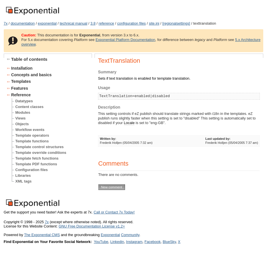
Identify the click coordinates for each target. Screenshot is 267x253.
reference (106, 23)
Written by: (108, 138)
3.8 (92, 23)
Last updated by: (217, 138)
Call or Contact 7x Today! (114, 212)
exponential (47, 23)
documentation (23, 23)
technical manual (73, 23)
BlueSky (169, 242)
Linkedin (117, 242)
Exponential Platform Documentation (125, 40)
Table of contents (29, 59)
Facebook (153, 242)
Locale (129, 123)
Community (130, 235)
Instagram (134, 242)
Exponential (110, 235)
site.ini (154, 23)
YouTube (101, 242)
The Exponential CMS (42, 235)
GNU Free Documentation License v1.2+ (92, 226)
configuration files (131, 23)
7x (6, 23)
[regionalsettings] (176, 23)
